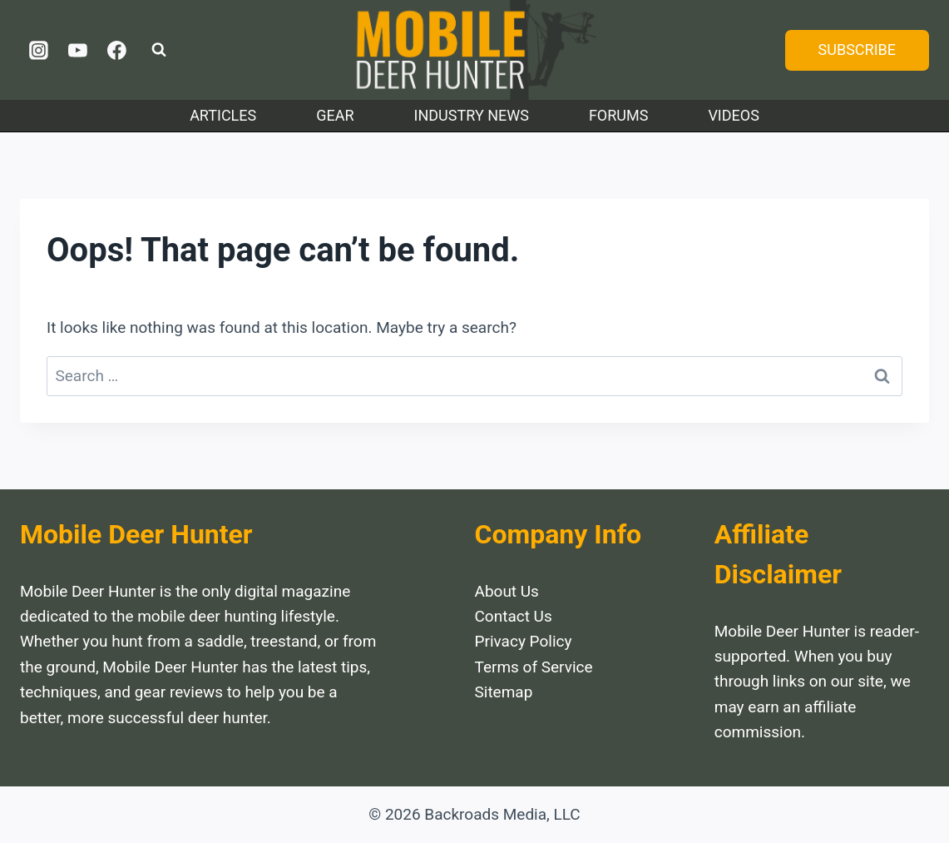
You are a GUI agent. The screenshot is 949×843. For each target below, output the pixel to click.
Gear (334, 115)
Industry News (471, 115)
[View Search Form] (159, 50)
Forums (619, 115)
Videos (733, 115)
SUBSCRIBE (857, 49)
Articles (223, 115)
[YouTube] (78, 50)
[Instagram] (39, 50)
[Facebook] (116, 50)
